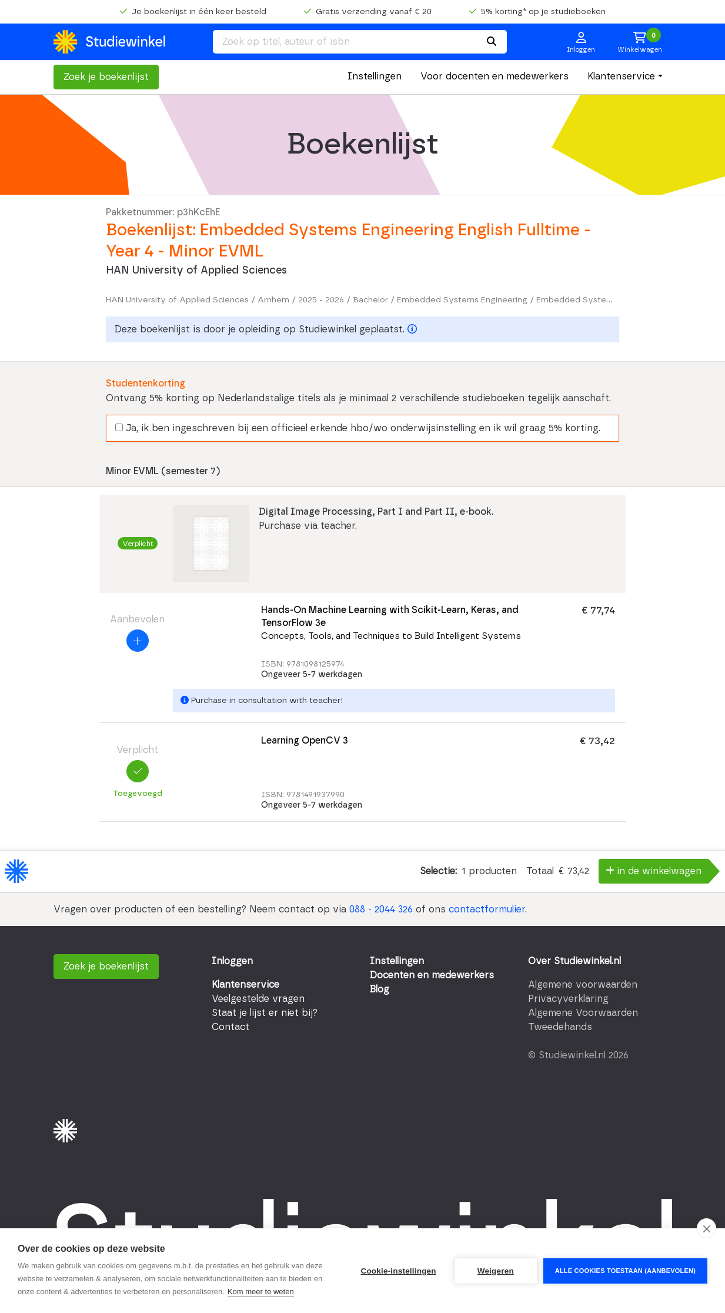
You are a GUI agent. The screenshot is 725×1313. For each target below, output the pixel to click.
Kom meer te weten (261, 1291)
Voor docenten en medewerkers (494, 76)
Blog (379, 989)
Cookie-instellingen (398, 1271)
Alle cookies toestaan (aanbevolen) (625, 1270)
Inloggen (232, 961)
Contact (230, 1027)
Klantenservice (621, 76)
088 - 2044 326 (381, 909)
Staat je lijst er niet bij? (265, 1013)
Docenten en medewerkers (432, 975)
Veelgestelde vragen (258, 999)
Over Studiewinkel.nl (574, 961)
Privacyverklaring (568, 999)
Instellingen (375, 76)
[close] (706, 1228)
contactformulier (487, 909)
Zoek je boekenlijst (106, 77)
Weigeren (495, 1271)
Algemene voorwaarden (582, 984)
